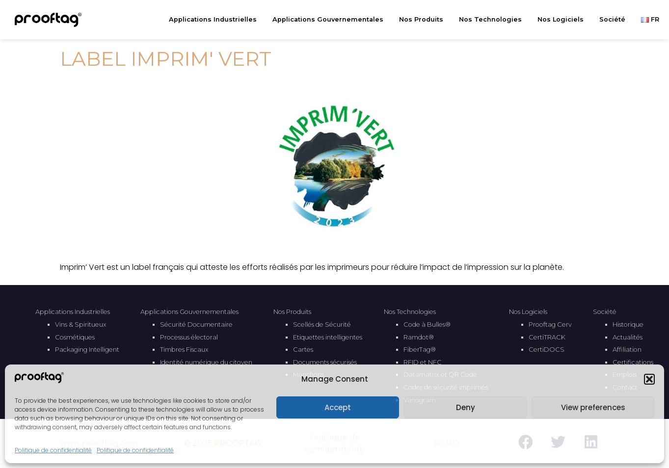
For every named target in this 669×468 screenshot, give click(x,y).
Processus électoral (189, 337)
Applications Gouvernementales (330, 20)
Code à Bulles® (427, 324)
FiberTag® (419, 349)
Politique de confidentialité (53, 450)
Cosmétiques (75, 337)
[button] (649, 379)
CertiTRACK (547, 337)
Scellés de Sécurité (322, 324)
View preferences (593, 407)
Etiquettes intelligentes (327, 337)
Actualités (627, 337)
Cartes (303, 349)
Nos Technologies (493, 20)
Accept (337, 407)
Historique (628, 324)
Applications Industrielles (215, 20)
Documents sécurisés (325, 362)
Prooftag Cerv (550, 324)
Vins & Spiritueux (81, 324)
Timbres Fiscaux (184, 349)
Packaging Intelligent (87, 349)
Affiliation (627, 349)
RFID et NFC (422, 362)
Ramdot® (418, 337)
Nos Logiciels (563, 20)
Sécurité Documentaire (196, 324)
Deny (465, 407)
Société (614, 20)
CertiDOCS (546, 349)
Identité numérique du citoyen (206, 362)
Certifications (633, 362)
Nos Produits (423, 20)
